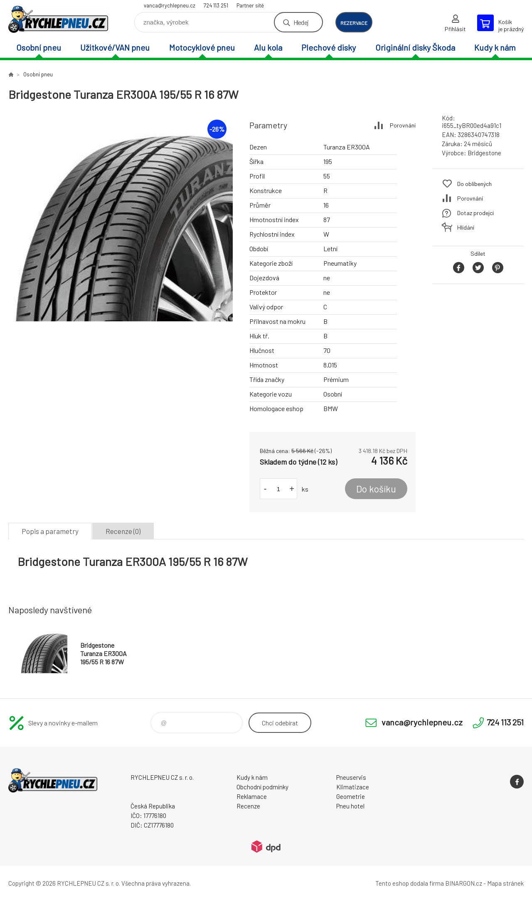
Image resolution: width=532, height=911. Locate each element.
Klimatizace (352, 787)
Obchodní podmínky (262, 787)
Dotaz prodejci (475, 212)
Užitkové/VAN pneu (115, 47)
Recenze (248, 806)
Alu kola (268, 47)
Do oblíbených (474, 183)
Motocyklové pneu (202, 47)
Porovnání (403, 125)
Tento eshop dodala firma (409, 883)
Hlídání (465, 227)
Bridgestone (484, 153)
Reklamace (251, 796)
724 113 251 (216, 5)
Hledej (300, 22)
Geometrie (350, 796)
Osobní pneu (38, 47)
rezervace (353, 23)
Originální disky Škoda (415, 47)
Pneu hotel (350, 806)
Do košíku (376, 489)
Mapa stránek (505, 883)
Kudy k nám (495, 47)
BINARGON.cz (463, 883)
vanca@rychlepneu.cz (169, 5)
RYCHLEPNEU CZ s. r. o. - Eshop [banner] (58, 19)
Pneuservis (351, 777)
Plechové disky (328, 47)
